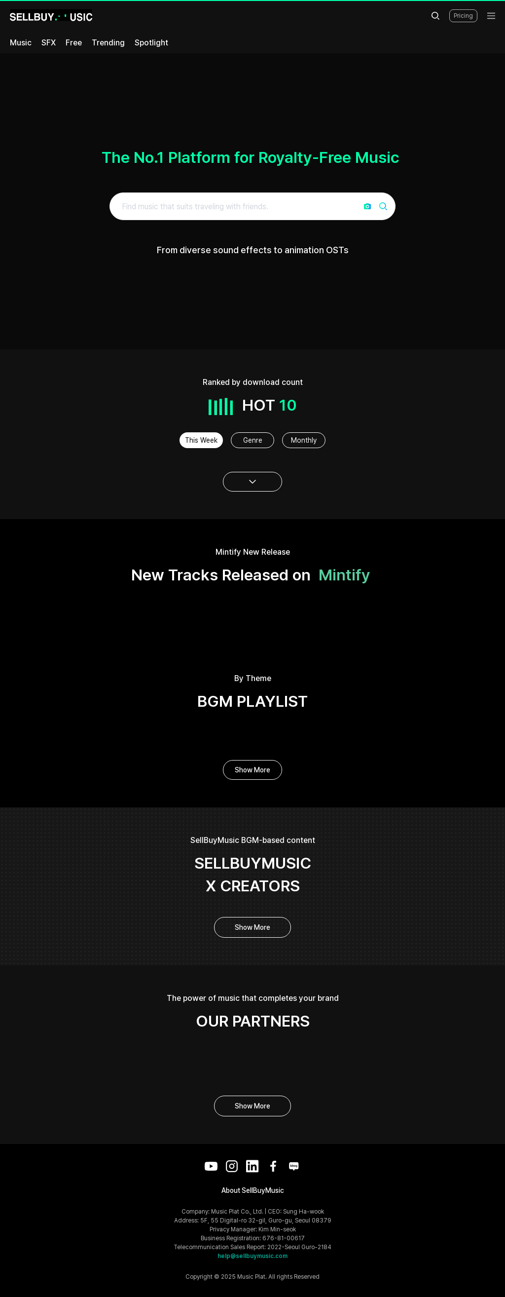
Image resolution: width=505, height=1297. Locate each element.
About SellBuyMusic (252, 1190)
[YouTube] (211, 1166)
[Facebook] (273, 1166)
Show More (252, 770)
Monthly (304, 440)
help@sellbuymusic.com (252, 1256)
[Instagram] (231, 1166)
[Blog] (294, 1166)
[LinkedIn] (252, 1166)
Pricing (463, 15)
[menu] (491, 16)
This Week (201, 440)
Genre (252, 440)
